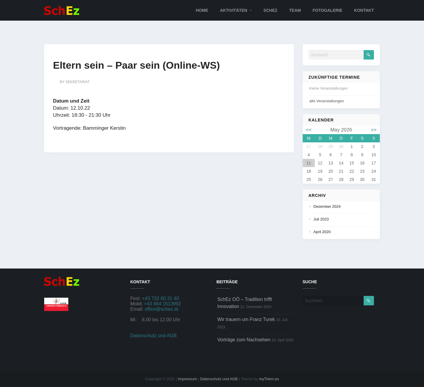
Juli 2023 (321, 219)
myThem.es (269, 379)
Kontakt (364, 10)
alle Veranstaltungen (326, 101)
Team (295, 10)
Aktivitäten (233, 10)
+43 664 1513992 (162, 303)
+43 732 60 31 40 (160, 298)
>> (374, 130)
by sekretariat (75, 82)
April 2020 (322, 232)
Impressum (187, 379)
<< (309, 130)
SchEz (270, 10)
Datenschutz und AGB (153, 335)
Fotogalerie (327, 10)
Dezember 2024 (327, 206)
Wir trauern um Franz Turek (246, 319)
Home (202, 10)
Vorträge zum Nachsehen (244, 339)
